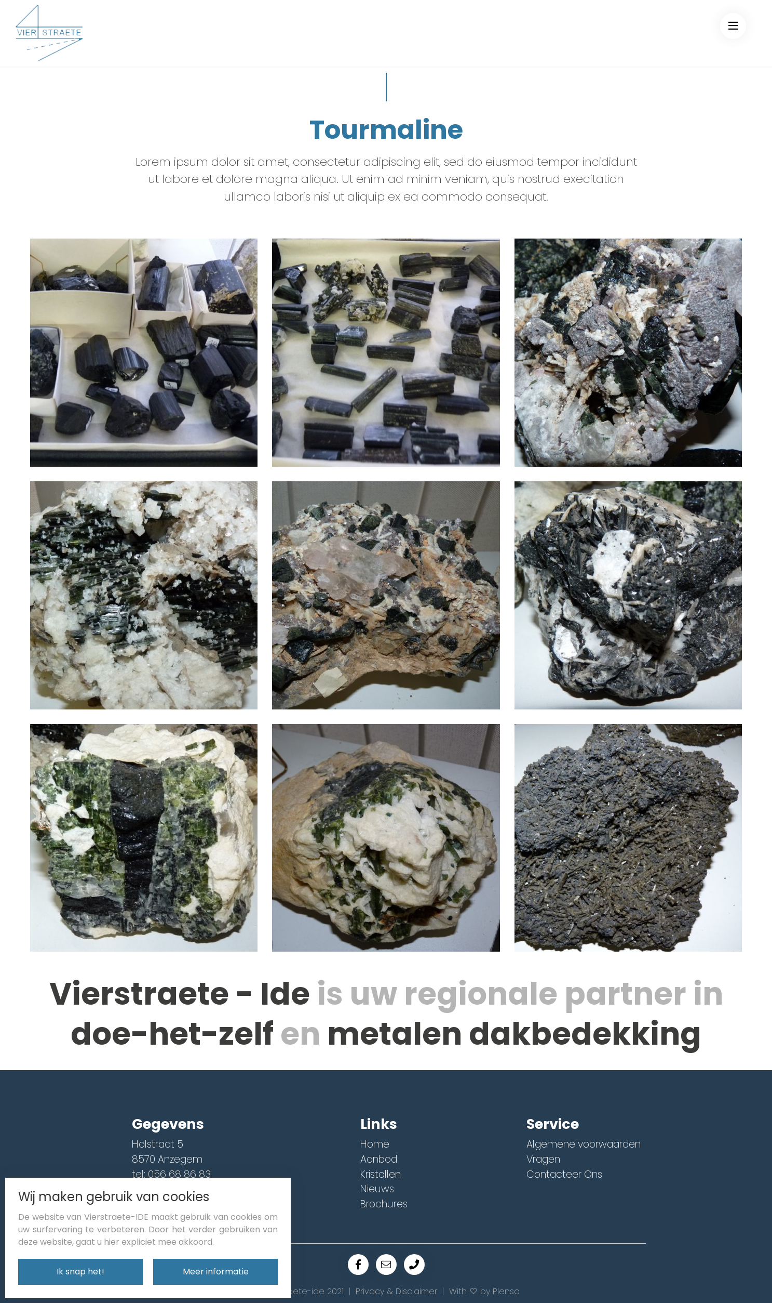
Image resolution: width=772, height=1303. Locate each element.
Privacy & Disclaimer (396, 1291)
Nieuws (377, 1189)
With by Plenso (484, 1291)
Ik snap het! (80, 1272)
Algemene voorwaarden (583, 1144)
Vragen (543, 1159)
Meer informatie (216, 1272)
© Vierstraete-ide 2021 (298, 1291)
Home (374, 1144)
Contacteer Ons (564, 1174)
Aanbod (378, 1159)
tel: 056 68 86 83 (171, 1174)
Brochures (384, 1204)
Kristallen (380, 1174)
